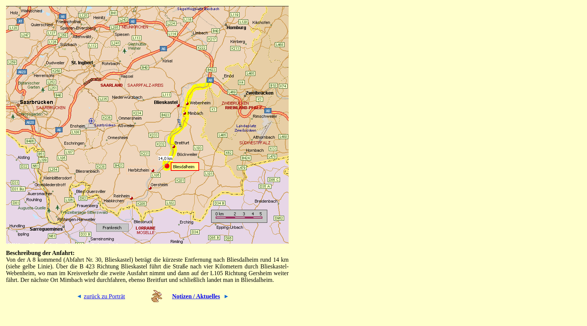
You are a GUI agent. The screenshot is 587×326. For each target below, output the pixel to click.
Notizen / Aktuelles (196, 296)
